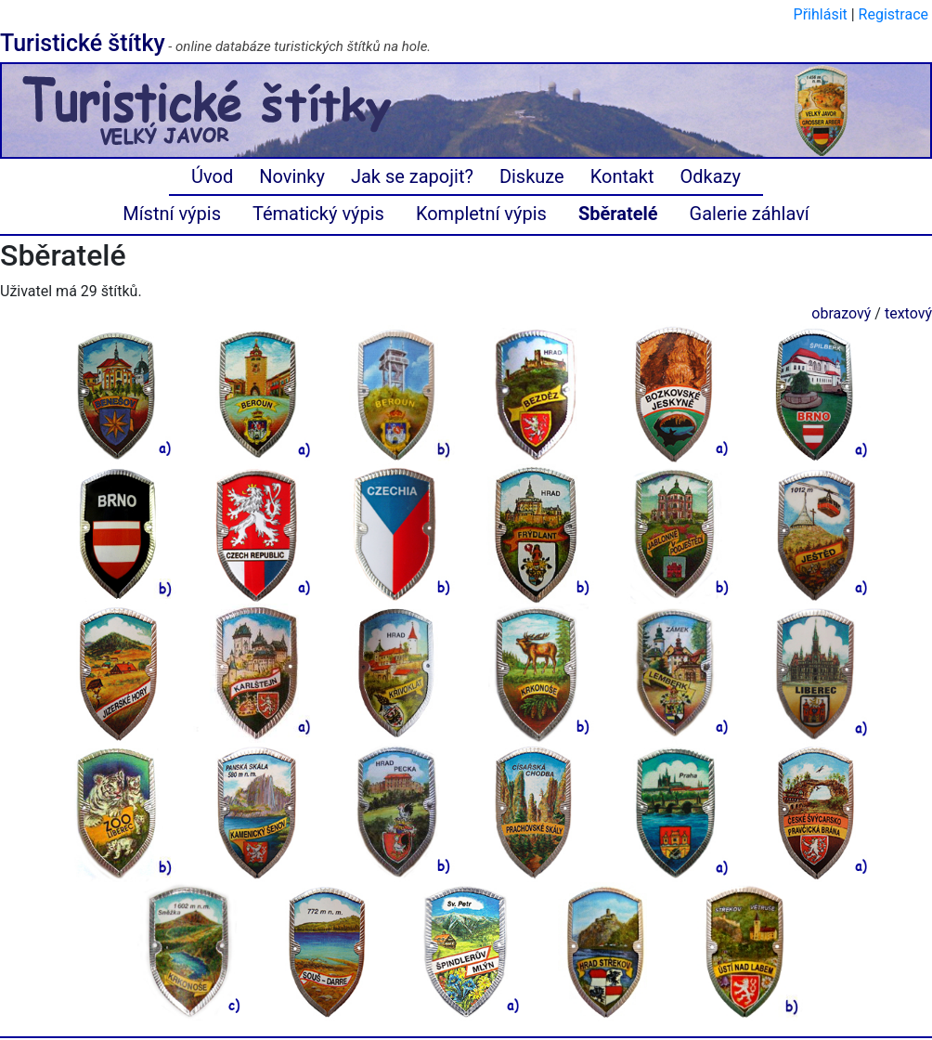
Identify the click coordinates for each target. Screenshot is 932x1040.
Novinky (292, 176)
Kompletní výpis (481, 213)
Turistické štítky (82, 43)
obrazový (841, 313)
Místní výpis (172, 213)
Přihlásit (821, 14)
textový (908, 313)
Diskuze (531, 176)
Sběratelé (618, 213)
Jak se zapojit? (412, 176)
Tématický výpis (318, 213)
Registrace (893, 14)
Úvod (212, 176)
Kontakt (622, 176)
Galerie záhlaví (749, 213)
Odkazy (710, 176)
